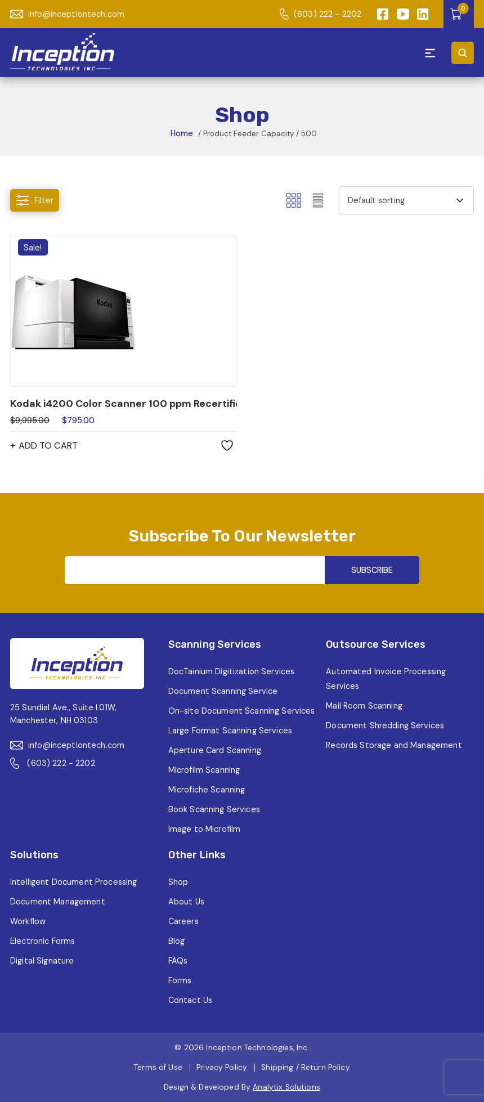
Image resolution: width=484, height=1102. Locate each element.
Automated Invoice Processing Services (386, 678)
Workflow (28, 921)
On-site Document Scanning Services (241, 711)
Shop (178, 882)
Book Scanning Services (214, 809)
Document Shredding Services (385, 725)
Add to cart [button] (48, 445)
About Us (186, 902)
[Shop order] (406, 200)
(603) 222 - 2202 (320, 14)
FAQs (178, 961)
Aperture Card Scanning (214, 750)
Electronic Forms (42, 941)
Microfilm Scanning (204, 770)
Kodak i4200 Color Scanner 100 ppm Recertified (123, 403)
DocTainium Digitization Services (231, 671)
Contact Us (190, 1000)
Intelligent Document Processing (73, 882)
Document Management (57, 902)
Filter (34, 200)
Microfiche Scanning (206, 790)
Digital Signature (42, 961)
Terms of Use (158, 1067)
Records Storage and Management (393, 745)
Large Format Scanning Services (230, 730)
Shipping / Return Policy (305, 1067)
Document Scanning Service (223, 691)
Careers (183, 921)
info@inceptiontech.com (67, 14)
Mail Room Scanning (364, 706)
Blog (176, 941)
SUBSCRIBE (372, 570)
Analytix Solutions (286, 1087)
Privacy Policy (221, 1067)
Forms (180, 980)
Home (182, 133)
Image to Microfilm (204, 829)
